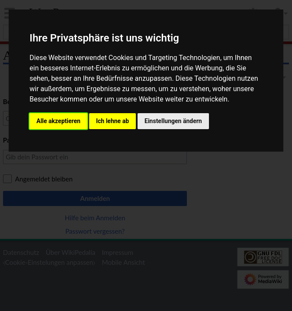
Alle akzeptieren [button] (58, 120)
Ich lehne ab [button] (112, 120)
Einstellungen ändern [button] (173, 120)
